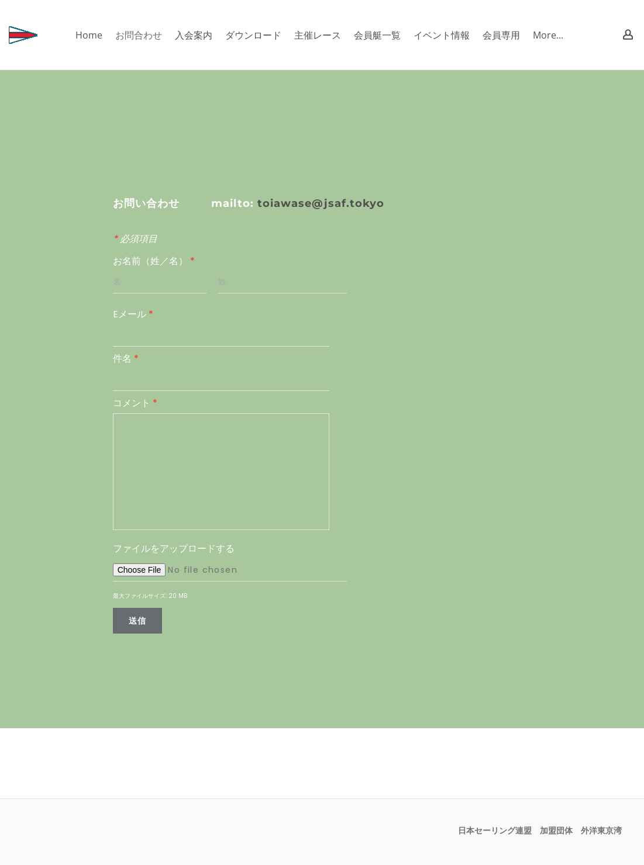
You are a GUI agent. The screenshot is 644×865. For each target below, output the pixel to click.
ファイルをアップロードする (174, 548)
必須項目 (135, 238)
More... (548, 35)
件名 (126, 358)
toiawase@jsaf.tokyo (320, 203)
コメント (135, 403)
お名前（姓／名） (154, 261)
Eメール (133, 314)
